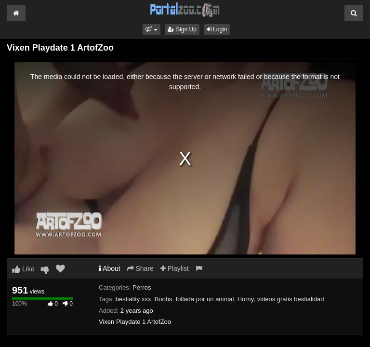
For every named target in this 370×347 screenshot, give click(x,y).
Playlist (174, 268)
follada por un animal (205, 299)
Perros (141, 287)
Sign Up (182, 29)
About (109, 268)
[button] (151, 29)
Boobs (163, 299)
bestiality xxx (133, 299)
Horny (246, 299)
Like (23, 269)
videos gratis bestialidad (290, 299)
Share (140, 268)
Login (217, 29)
